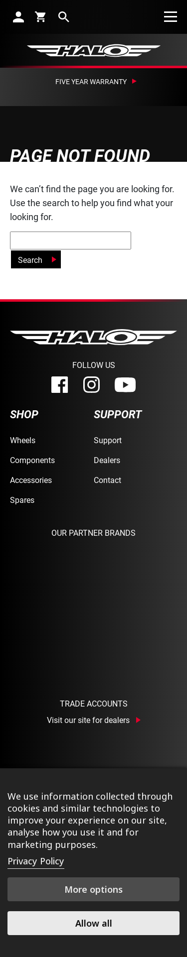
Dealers (107, 460)
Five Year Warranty (91, 81)
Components (32, 460)
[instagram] (91, 384)
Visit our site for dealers (88, 720)
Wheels (22, 440)
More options (93, 889)
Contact (107, 480)
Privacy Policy (35, 861)
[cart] (41, 16)
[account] (18, 16)
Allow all (93, 923)
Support (108, 440)
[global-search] (70, 240)
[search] (63, 16)
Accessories (31, 480)
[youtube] (125, 384)
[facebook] (59, 384)
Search (30, 259)
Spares (22, 499)
